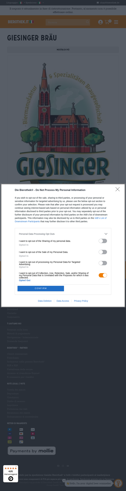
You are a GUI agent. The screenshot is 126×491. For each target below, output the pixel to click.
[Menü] (16, 467)
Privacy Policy (81, 301)
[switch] (103, 241)
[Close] (119, 190)
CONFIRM (41, 288)
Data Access (63, 301)
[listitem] (63, 234)
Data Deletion (45, 301)
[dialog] (63, 245)
